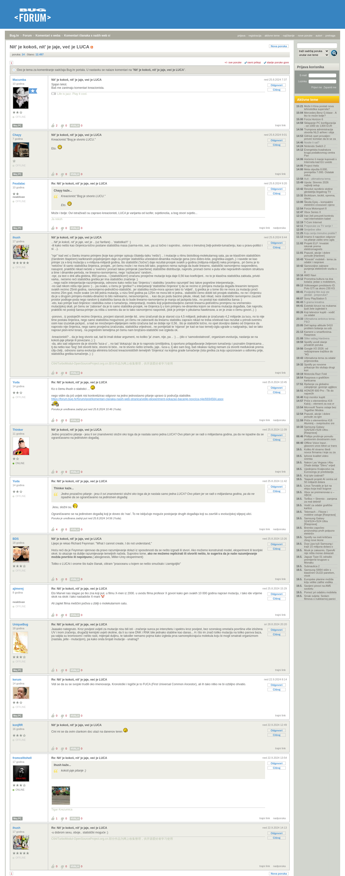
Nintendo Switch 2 (315, 146)
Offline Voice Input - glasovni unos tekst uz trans (320, 444)
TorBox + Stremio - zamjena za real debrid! (320, 500)
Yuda (16, 382)
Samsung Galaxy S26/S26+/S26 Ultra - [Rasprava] (316, 429)
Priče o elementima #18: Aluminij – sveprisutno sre (319, 422)
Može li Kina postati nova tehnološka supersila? (319, 108)
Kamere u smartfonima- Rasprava (318, 333)
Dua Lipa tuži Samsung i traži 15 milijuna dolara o (318, 545)
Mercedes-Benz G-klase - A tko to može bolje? (320, 114)
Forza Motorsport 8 (315, 208)
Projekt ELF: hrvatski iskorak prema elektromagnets (316, 246)
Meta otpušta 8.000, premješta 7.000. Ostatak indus (319, 172)
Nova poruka (279, 46)
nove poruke (305, 35)
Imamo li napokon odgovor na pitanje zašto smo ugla (320, 238)
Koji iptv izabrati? (314, 475)
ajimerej (18, 588)
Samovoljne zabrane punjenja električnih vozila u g (320, 268)
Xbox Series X (312, 212)
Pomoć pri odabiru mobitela (320, 592)
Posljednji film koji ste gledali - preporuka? (317, 293)
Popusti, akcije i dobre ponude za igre (317, 415)
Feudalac (19, 183)
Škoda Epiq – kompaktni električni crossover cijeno (319, 203)
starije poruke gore (278, 62)
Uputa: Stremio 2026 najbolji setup (316, 184)
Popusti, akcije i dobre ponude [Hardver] (317, 254)
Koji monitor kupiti (314, 397)
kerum (17, 679)
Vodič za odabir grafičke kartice (318, 507)
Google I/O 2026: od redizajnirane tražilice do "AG (318, 351)
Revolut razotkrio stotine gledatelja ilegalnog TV (318, 190)
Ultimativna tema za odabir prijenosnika (320, 359)
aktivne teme (272, 35)
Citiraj (276, 89)
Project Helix (311, 165)
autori (319, 35)
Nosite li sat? (311, 142)
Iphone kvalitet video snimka (316, 457)
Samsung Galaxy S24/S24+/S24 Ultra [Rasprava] (316, 521)
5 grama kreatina (314, 302)
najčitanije (289, 35)
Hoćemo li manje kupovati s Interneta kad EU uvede (320, 160)
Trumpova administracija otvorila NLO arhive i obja (319, 131)
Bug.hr (14, 35)
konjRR (18, 725)
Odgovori (277, 85)
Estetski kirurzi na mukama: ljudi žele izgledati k (320, 307)
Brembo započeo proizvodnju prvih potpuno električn (319, 530)
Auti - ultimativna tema (317, 178)
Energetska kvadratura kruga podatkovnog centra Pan (319, 152)
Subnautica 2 (312, 566)
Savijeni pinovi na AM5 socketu (317, 587)
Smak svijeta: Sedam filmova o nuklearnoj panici (320, 597)
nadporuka (279, 227)
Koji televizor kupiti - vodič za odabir (319, 314)
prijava (241, 35)
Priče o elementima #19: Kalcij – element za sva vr (319, 402)
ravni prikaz (254, 62)
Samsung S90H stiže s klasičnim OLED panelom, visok (319, 572)
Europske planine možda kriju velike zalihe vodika (318, 581)
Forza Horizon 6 (313, 119)
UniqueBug (21, 624)
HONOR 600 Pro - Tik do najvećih (319, 392)
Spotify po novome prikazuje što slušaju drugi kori (319, 367)
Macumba (20, 80)
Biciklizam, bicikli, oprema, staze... (319, 197)
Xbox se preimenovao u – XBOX (319, 494)
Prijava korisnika (310, 67)
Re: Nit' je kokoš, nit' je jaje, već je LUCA (79, 183)
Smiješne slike (312, 229)
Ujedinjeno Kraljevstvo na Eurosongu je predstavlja (319, 470)
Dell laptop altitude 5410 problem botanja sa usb (318, 327)
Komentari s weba (48, 35)
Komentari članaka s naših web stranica (91, 35)
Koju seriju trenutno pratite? (320, 233)
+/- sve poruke (233, 62)
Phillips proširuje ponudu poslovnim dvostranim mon (320, 438)
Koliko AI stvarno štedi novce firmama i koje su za (320, 451)
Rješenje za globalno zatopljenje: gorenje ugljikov (320, 385)
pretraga (330, 35)
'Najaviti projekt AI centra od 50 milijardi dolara (320, 480)
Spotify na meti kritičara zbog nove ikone (318, 539)
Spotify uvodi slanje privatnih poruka (315, 343)
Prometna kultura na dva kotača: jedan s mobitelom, (320, 280)
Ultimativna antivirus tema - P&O (320, 320)
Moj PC (17, 125)
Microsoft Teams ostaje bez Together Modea (320, 409)
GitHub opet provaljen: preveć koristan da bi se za (320, 137)
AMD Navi (310, 275)
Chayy (17, 135)
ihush (17, 237)
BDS (16, 539)
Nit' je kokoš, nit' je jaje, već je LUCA (159, 70)
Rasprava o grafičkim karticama (316, 379)
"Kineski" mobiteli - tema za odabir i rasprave (320, 261)
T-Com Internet (313, 222)
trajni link (280, 125)
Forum (27, 35)
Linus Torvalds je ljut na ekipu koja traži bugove (318, 487)
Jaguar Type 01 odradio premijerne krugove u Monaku (318, 559)
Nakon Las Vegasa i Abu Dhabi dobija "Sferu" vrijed (319, 464)
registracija (255, 35)
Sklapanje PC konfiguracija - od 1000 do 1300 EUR (320, 124)
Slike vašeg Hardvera (317, 338)
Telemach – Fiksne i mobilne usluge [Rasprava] (320, 513)
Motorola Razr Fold (315, 373)
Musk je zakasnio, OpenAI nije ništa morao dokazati (319, 552)
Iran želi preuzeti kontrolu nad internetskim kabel (319, 217)
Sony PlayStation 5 (315, 298)
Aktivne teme (307, 100)
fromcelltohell (22, 758)
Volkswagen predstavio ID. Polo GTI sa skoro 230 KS (320, 287)
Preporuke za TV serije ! (318, 225)
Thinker (18, 429)
